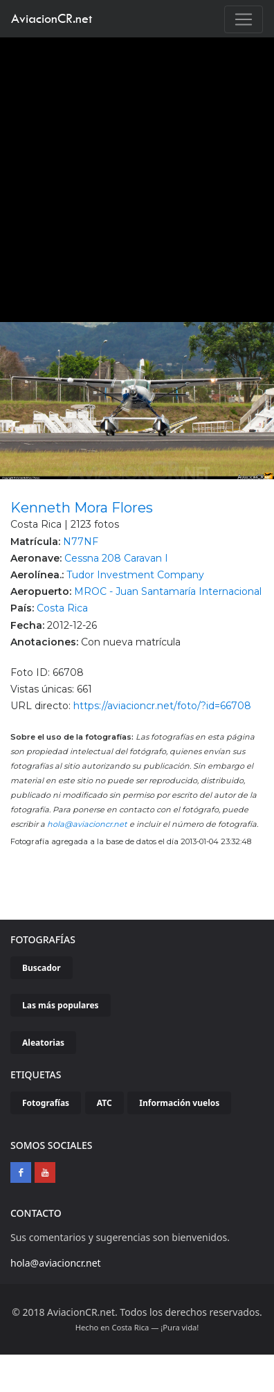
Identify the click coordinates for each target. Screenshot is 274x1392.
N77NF (80, 541)
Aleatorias (43, 1043)
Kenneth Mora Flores (81, 507)
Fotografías (45, 1103)
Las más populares (60, 1005)
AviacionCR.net (51, 18)
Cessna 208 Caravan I (116, 558)
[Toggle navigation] (243, 19)
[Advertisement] (132, 176)
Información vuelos (179, 1103)
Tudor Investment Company (135, 575)
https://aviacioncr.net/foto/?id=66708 (162, 705)
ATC (104, 1103)
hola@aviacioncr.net (87, 824)
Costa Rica (62, 608)
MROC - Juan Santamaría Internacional (168, 591)
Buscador (41, 968)
